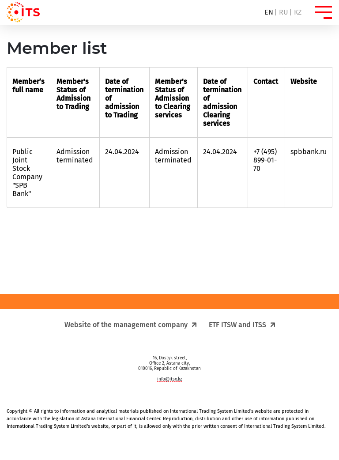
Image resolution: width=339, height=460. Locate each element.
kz (297, 12)
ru (283, 12)
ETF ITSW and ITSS (242, 324)
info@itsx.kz (169, 379)
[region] (169, 65)
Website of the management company (130, 324)
